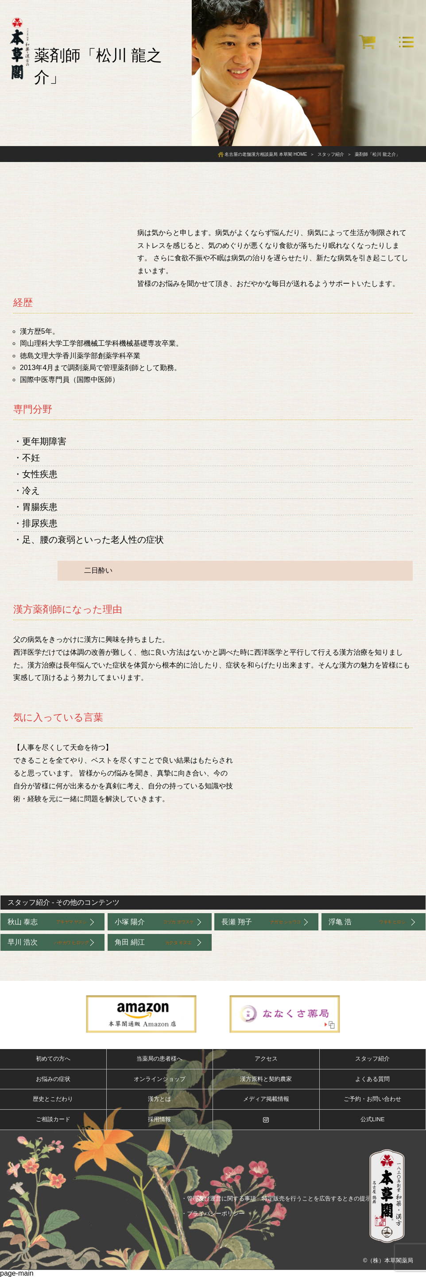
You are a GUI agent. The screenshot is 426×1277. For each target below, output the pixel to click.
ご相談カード (53, 1119)
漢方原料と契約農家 (266, 1079)
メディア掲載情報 (266, 1099)
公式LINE (372, 1119)
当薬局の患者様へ (159, 1058)
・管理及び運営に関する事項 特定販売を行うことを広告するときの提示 (276, 1198)
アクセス (266, 1058)
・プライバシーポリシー (212, 1213)
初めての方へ (53, 1058)
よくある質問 (372, 1079)
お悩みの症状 (53, 1079)
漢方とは (159, 1099)
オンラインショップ (160, 1079)
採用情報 (159, 1119)
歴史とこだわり (53, 1099)
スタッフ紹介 (29, 902)
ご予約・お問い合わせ (372, 1099)
